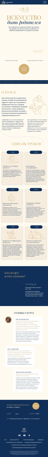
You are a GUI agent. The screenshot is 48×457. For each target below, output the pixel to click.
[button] (24, 69)
